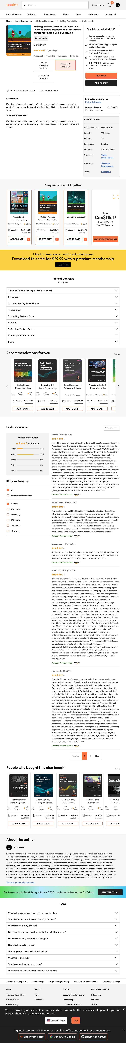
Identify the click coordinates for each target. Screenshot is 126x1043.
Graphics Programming (59, 981)
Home (9, 21)
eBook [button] (13, 230)
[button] (63, 290)
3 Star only (15, 520)
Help (37, 995)
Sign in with (31, 1036)
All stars (14, 504)
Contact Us (39, 999)
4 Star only (15, 514)
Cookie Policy (12, 1004)
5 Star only (15, 509)
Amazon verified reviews (21, 495)
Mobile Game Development (86, 981)
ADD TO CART (101, 83)
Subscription (98, 5)
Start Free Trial (110, 892)
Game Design (38, 981)
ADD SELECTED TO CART (105, 239)
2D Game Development (46, 21)
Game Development (23, 21)
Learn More (63, 265)
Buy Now (101, 75)
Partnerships (68, 999)
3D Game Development (16, 981)
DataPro (95, 999)
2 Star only (15, 525)
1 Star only (15, 531)
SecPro (94, 1004)
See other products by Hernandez (20, 882)
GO (76, 1020)
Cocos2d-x (106, 171)
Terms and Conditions (15, 995)
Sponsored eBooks (73, 1004)
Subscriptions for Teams (73, 995)
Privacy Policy (12, 999)
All (12, 490)
